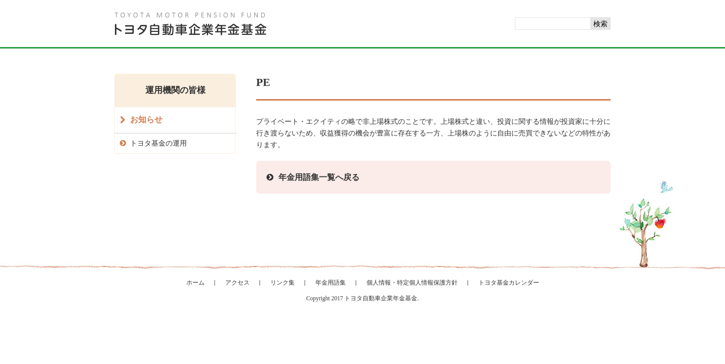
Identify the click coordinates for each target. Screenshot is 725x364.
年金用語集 (330, 283)
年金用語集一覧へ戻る (318, 177)
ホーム (195, 283)
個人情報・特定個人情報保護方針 (412, 283)
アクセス (237, 283)
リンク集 (282, 283)
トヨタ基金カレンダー (508, 283)
